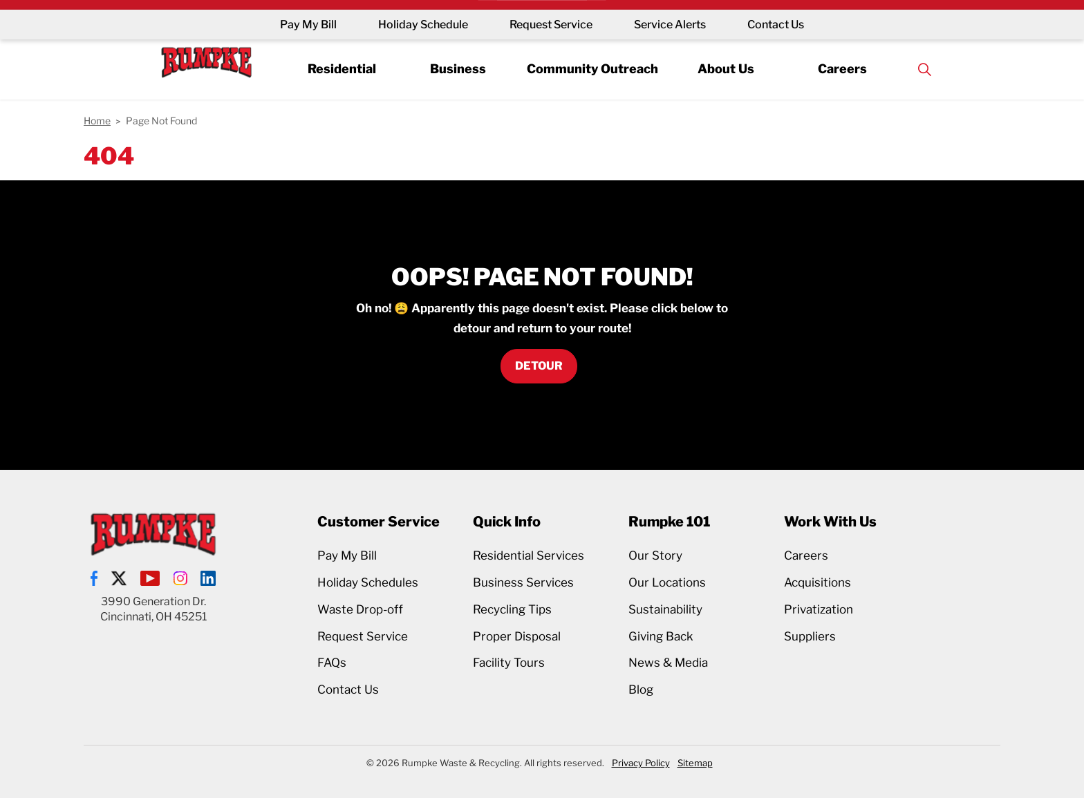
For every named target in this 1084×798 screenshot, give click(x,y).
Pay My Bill (308, 24)
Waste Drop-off (360, 609)
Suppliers (810, 636)
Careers (842, 68)
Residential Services (528, 555)
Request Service (551, 24)
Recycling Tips (512, 609)
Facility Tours (509, 662)
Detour (539, 366)
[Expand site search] (924, 69)
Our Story (655, 555)
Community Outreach (592, 68)
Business (458, 68)
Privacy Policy (641, 762)
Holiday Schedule (423, 24)
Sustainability (665, 609)
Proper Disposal (517, 636)
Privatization (818, 609)
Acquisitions (817, 582)
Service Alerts (670, 24)
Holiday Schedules (367, 582)
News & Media (668, 662)
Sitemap (695, 762)
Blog (640, 689)
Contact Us (775, 24)
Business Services (523, 582)
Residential (342, 68)
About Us (726, 68)
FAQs (331, 662)
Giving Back (660, 636)
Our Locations (667, 582)
